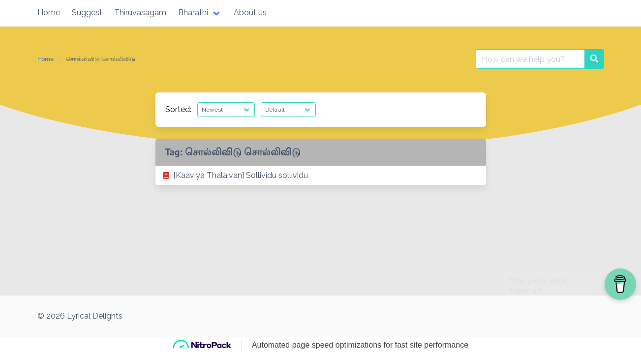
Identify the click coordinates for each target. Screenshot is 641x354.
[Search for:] (530, 59)
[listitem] (320, 175)
